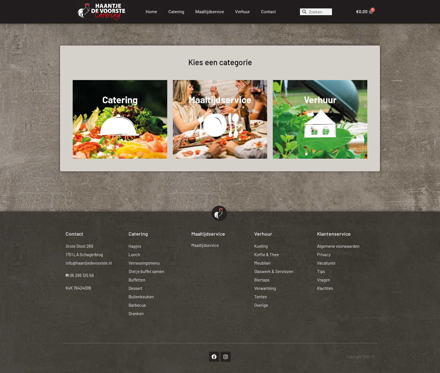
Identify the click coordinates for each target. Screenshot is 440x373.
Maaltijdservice (209, 11)
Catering (176, 11)
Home (151, 11)
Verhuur (242, 11)
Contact (268, 11)
